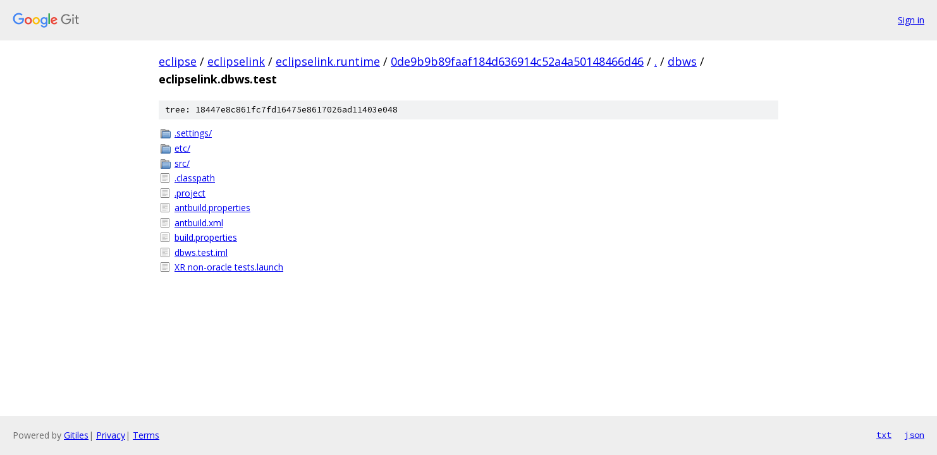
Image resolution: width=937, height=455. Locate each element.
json (914, 434)
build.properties (206, 237)
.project (190, 193)
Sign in (911, 20)
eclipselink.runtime (328, 61)
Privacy (110, 435)
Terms (146, 435)
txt (883, 434)
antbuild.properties (212, 208)
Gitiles (76, 435)
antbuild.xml (199, 223)
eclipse (178, 61)
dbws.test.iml (201, 252)
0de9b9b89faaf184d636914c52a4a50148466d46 (517, 61)
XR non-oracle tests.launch (229, 267)
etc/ (182, 148)
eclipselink (236, 61)
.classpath (195, 178)
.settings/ (193, 133)
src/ (182, 163)
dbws (682, 61)
